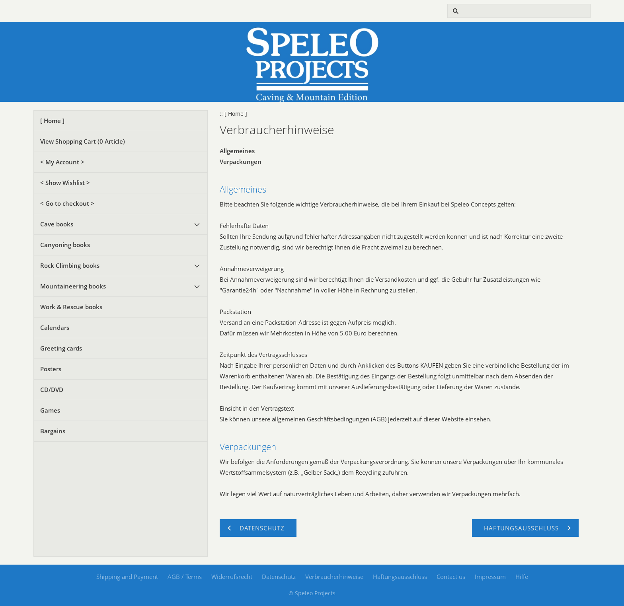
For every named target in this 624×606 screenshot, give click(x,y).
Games (50, 410)
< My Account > (62, 162)
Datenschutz (279, 577)
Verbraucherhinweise (334, 577)
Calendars (54, 327)
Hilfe (521, 577)
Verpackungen (240, 162)
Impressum (490, 577)
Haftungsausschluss (400, 577)
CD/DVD (51, 390)
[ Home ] (52, 121)
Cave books (56, 224)
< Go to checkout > (67, 203)
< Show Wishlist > (65, 183)
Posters (50, 369)
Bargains (52, 431)
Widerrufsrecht (231, 577)
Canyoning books (65, 245)
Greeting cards (61, 348)
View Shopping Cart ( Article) (82, 141)
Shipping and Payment (127, 577)
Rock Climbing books (69, 265)
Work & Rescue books (71, 307)
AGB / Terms (185, 577)
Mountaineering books (73, 286)
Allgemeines (237, 151)
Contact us (451, 577)
